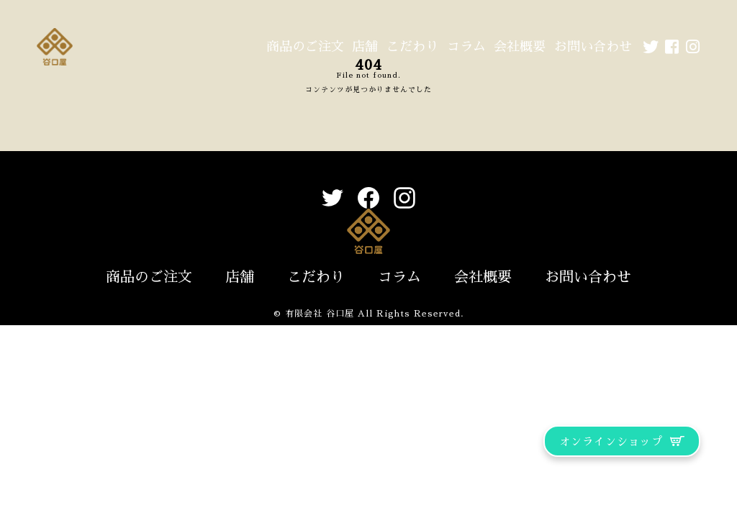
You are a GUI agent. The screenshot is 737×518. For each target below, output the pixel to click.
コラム (466, 46)
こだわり (412, 46)
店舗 (365, 46)
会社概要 (520, 46)
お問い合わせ (593, 46)
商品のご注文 (305, 46)
